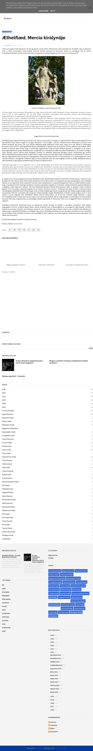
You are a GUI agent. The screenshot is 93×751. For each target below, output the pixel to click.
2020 (4, 389)
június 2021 (54, 675)
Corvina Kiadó (7, 442)
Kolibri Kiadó (6, 474)
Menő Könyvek (7, 503)
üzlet (4, 631)
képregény (6, 595)
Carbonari (53, 725)
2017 (52, 706)
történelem (7, 31)
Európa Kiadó (6, 446)
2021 (4, 393)
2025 (4, 407)
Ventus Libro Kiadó (8, 532)
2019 (52, 700)
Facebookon (17, 224)
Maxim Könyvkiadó (9, 500)
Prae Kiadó (6, 524)
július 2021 (53, 672)
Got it (52, 11)
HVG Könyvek (7, 460)
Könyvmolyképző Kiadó (10, 482)
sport (4, 610)
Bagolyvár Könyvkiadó (10, 428)
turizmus (5, 620)
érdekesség (6, 627)
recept (4, 606)
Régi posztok (52, 555)
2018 (52, 703)
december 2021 (55, 655)
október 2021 (54, 662)
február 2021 (54, 689)
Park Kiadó (6, 514)
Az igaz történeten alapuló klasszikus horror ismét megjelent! (29, 362)
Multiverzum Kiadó (8, 510)
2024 (4, 403)
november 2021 (55, 658)
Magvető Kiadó (7, 492)
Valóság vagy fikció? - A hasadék (13, 376)
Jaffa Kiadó (6, 467)
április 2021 (54, 682)
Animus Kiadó (7, 421)
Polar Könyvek (7, 521)
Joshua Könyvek (7, 471)
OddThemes (39, 748)
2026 (52, 635)
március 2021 (54, 685)
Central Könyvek (8, 439)
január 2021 (54, 692)
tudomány (5, 617)
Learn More (43, 11)
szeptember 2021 (56, 665)
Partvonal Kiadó (7, 517)
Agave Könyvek (7, 414)
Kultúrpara (54, 731)
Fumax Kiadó (6, 450)
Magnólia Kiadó (7, 489)
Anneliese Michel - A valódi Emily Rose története (11, 556)
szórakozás (6, 613)
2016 (52, 710)
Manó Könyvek (7, 496)
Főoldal (50, 558)
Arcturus (8, 45)
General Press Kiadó (9, 457)
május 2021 (54, 678)
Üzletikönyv (6, 539)
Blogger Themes (60, 748)
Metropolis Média (8, 507)
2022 (4, 396)
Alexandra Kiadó (8, 418)
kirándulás (5, 592)
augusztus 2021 (55, 668)
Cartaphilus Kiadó (8, 435)
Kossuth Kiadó (7, 478)
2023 (4, 400)
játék (4, 588)
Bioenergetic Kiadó (8, 432)
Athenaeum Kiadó (8, 425)
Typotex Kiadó (7, 528)
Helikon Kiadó (7, 464)
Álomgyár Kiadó (7, 535)
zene (3, 624)
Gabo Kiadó (6, 453)
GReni (52, 728)
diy (3, 585)
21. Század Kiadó (8, 411)
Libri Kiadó (6, 485)
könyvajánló (6, 599)
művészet (5, 603)
